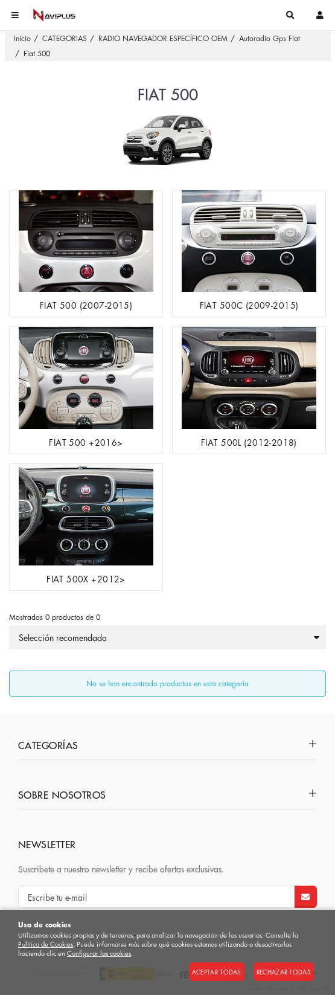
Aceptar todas (216, 971)
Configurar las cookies (99, 953)
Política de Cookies (45, 943)
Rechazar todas (284, 971)
